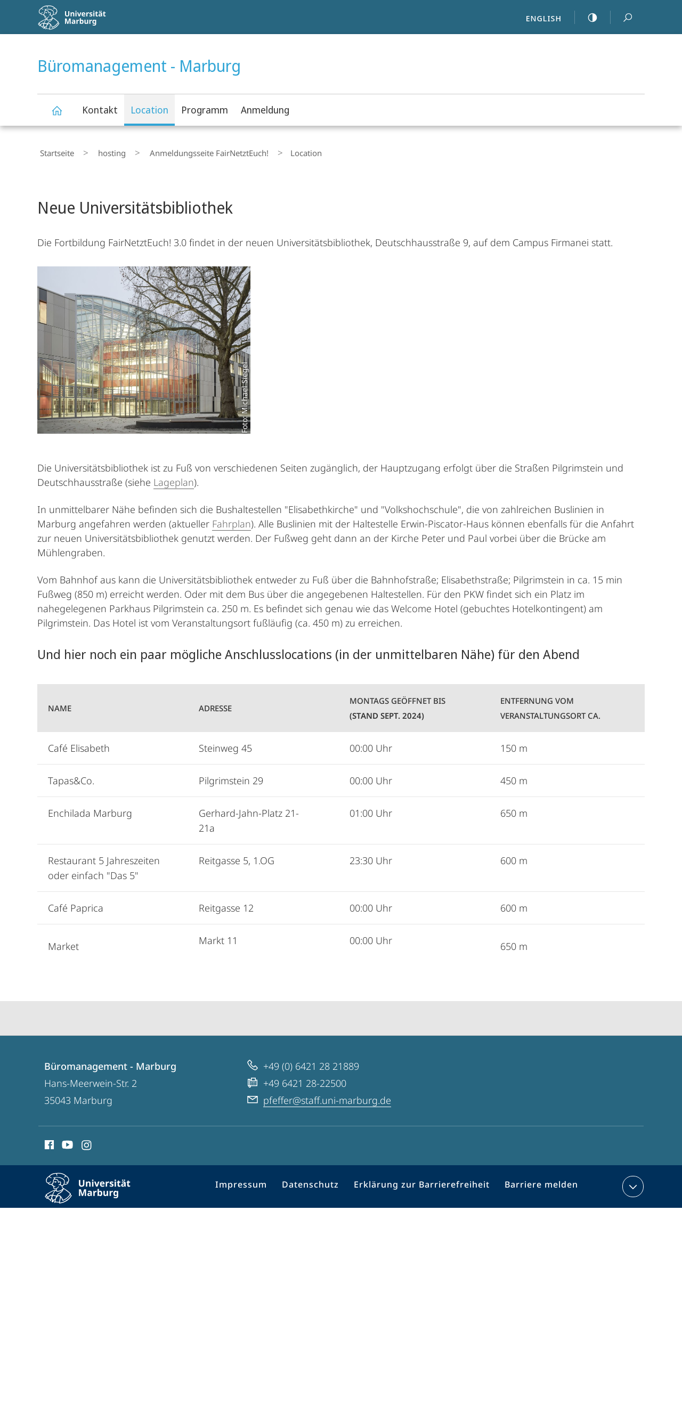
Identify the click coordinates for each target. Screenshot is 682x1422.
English (544, 18)
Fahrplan (231, 519)
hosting (99, 150)
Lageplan (173, 477)
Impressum (255, 1183)
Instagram (87, 1141)
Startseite (54, 150)
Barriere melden (536, 1183)
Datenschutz (320, 1183)
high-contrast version (586, 17)
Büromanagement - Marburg (63, 115)
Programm (204, 109)
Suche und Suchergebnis (622, 17)
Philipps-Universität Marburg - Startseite (94, 24)
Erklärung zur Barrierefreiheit (425, 1183)
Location (149, 109)
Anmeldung (265, 109)
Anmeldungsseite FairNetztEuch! (186, 150)
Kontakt (100, 109)
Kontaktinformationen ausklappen (631, 1182)
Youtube (66, 1141)
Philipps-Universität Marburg (97, 1192)
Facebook (48, 1141)
